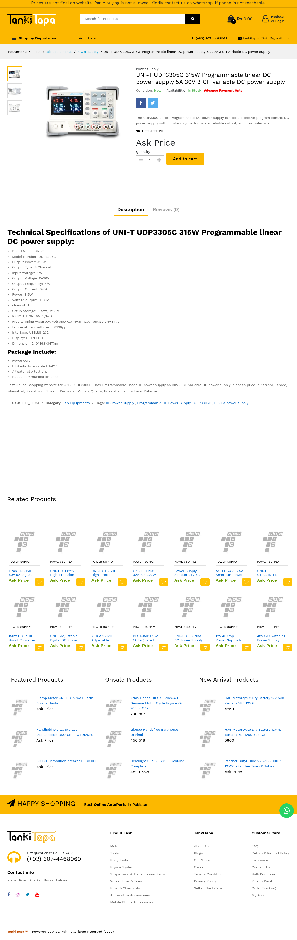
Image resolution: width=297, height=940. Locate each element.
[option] (84, 111)
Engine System (122, 868)
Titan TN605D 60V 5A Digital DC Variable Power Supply (20, 574)
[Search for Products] (132, 19)
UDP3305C (203, 404)
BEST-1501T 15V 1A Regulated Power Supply (145, 639)
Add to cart (186, 158)
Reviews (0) (168, 210)
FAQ (255, 847)
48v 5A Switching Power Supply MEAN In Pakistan (271, 639)
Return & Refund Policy (271, 854)
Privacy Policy (205, 882)
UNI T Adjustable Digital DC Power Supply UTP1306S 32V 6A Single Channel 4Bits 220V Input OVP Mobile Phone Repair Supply (64, 639)
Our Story (202, 861)
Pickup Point (262, 882)
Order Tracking (264, 889)
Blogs (198, 854)
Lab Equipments (59, 52)
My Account (261, 896)
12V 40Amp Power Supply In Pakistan (229, 639)
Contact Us (261, 868)
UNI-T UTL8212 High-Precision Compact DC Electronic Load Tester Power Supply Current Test (63, 574)
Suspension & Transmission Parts (137, 875)
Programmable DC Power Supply (164, 404)
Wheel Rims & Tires (126, 882)
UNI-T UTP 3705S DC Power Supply (188, 639)
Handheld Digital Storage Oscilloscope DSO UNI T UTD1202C (64, 732)
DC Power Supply (120, 404)
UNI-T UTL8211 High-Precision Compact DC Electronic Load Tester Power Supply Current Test (104, 574)
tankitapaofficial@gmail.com (264, 38)
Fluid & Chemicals (125, 889)
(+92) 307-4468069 (209, 38)
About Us (201, 847)
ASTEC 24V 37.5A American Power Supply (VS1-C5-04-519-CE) (229, 574)
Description (129, 210)
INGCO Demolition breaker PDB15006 (66, 762)
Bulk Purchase (263, 875)
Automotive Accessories (130, 896)
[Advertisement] (148, 453)
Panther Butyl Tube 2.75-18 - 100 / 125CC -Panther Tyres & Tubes (253, 764)
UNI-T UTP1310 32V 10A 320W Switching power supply (146, 574)
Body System (120, 861)
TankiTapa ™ (17, 933)
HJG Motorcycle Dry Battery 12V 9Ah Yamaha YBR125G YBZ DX (254, 732)
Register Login (278, 19)
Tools (114, 854)
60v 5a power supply (231, 404)
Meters (115, 847)
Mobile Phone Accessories (131, 903)
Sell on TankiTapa (208, 889)
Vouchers (87, 38)
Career (199, 868)
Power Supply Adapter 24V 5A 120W (187, 574)
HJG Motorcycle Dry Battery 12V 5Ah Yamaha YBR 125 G (254, 701)
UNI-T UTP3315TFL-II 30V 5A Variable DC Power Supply (271, 574)
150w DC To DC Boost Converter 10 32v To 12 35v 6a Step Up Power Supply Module (22, 639)
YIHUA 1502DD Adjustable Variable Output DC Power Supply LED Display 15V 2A (105, 639)
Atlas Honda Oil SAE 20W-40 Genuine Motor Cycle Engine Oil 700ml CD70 (156, 704)
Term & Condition (208, 875)
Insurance (260, 861)
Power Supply (88, 52)
